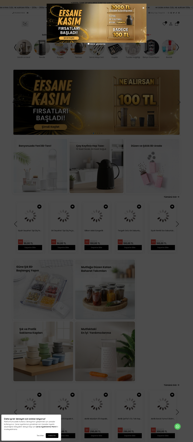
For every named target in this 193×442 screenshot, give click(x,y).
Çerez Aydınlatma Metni (46, 427)
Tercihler (40, 435)
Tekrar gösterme (97, 44)
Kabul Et (52, 435)
